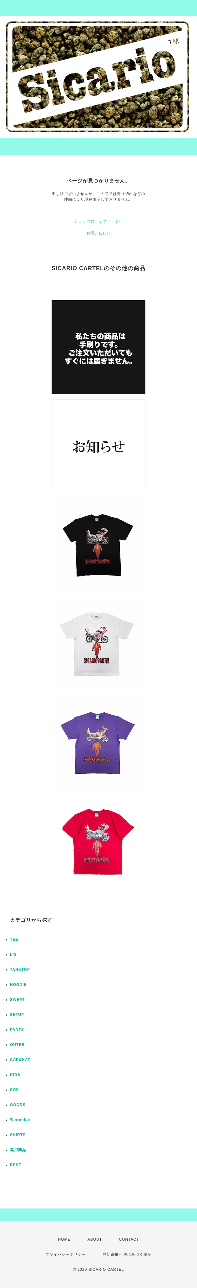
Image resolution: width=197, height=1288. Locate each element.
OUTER (17, 1045)
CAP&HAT (20, 1060)
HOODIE (18, 984)
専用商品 (18, 1150)
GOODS (18, 1105)
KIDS (15, 1075)
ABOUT (95, 1239)
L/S (13, 954)
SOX (14, 1090)
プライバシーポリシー (65, 1254)
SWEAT (17, 999)
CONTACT (129, 1239)
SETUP (17, 1014)
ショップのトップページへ (98, 221)
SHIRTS (18, 1135)
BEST (15, 1165)
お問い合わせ (98, 233)
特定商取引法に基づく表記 (127, 1254)
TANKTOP (20, 969)
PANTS (17, 1030)
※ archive (20, 1120)
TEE (14, 939)
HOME (64, 1239)
